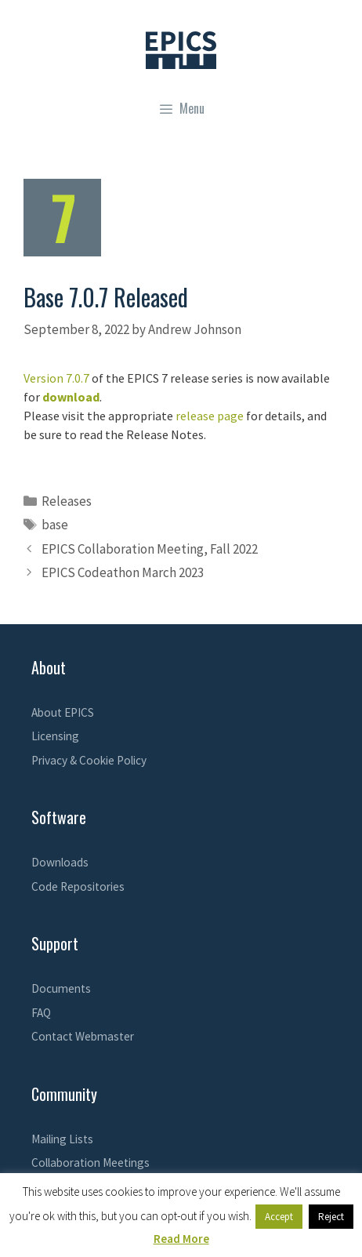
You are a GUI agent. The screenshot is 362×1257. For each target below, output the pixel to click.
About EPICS (62, 712)
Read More (181, 1238)
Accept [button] (279, 1216)
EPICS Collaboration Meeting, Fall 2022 (150, 549)
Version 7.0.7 (56, 378)
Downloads (60, 862)
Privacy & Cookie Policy (89, 760)
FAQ (41, 1012)
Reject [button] (331, 1216)
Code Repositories (78, 886)
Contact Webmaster (82, 1036)
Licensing (55, 735)
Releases (67, 501)
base (55, 524)
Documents (61, 988)
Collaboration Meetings (90, 1162)
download (71, 397)
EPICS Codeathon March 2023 (123, 572)
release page (210, 415)
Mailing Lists (62, 1139)
